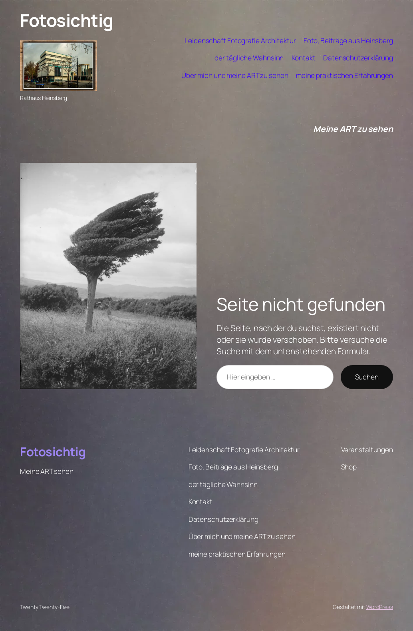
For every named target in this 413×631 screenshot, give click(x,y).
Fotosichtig (66, 20)
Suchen (367, 376)
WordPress (379, 607)
